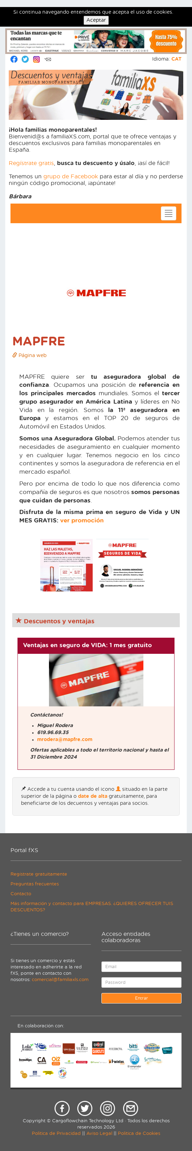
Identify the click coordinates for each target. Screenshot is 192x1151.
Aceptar (96, 20)
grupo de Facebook (70, 176)
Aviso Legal (99, 1133)
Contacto (20, 894)
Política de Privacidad (56, 1133)
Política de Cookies (139, 1133)
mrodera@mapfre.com (64, 739)
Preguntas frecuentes (34, 884)
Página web (29, 355)
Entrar (141, 998)
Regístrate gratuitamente (38, 874)
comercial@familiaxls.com (60, 980)
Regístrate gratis (31, 163)
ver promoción (82, 520)
